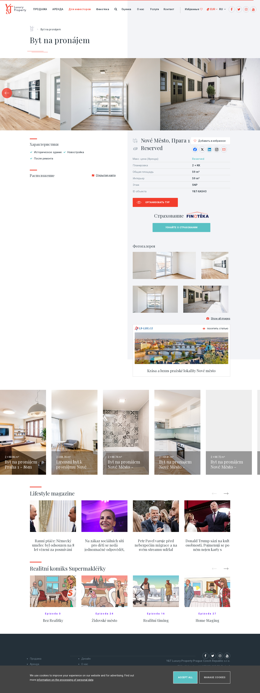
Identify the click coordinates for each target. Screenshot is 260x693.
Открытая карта (104, 175)
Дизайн (86, 660)
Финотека (102, 9)
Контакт (169, 9)
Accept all (185, 676)
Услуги (154, 9)
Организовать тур (157, 202)
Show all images (218, 320)
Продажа (40, 9)
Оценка (126, 9)
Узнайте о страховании (181, 227)
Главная (33, 27)
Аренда (57, 9)
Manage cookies (215, 676)
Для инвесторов (80, 9)
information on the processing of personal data (65, 678)
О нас (140, 9)
